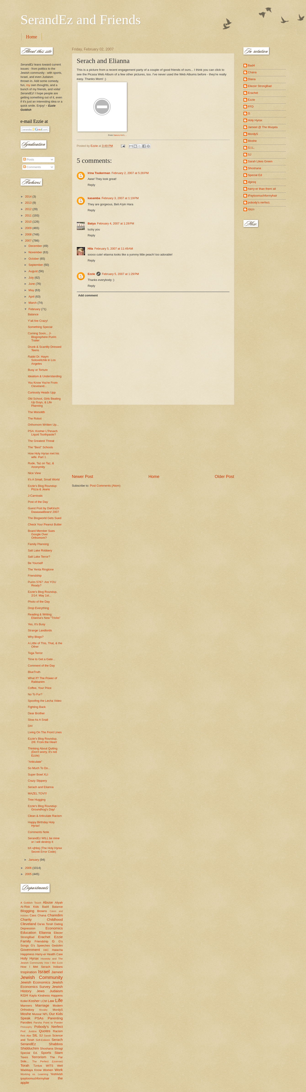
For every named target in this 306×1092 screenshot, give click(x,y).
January (34, 859)
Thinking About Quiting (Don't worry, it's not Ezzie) (43, 752)
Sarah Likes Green (260, 161)
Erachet (44, 937)
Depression (28, 928)
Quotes (44, 1031)
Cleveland (28, 924)
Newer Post (82, 476)
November (36, 252)
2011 (28, 215)
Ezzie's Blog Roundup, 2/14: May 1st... (42, 593)
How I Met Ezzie (53, 963)
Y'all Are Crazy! (38, 320)
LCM (44, 1001)
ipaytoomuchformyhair (35, 1078)
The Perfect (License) (47, 1061)
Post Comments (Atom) (105, 485)
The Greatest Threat (41, 441)
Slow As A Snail (38, 719)
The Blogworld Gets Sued (44, 518)
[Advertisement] (153, 439)
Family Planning (38, 544)
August (34, 271)
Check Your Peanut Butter (45, 524)
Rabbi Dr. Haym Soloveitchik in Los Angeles (42, 360)
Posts (28, 159)
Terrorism (39, 1057)
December (36, 246)
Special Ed (255, 175)
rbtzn (251, 209)
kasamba (94, 198)
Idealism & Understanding (44, 376)
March (33, 302)
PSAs (39, 1018)
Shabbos (56, 1044)
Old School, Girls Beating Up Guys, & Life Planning (44, 402)
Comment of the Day (41, 665)
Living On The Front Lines (45, 732)
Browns (42, 911)
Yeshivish (57, 1074)
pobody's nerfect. (259, 202)
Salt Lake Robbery (40, 550)
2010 (28, 221)
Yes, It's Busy (36, 624)
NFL (45, 1014)
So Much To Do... (39, 768)
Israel (44, 971)
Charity (26, 919)
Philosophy (26, 1027)
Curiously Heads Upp (42, 392)
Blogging (27, 911)
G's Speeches (40, 945)
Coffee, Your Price (40, 688)
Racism (58, 1031)
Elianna (45, 932)
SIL (35, 1035)
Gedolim (57, 945)
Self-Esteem (43, 1040)
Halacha (57, 950)
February (35, 309)
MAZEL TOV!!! (37, 793)
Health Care (55, 954)
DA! (30, 726)
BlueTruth (34, 672)
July (32, 277)
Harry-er (40, 954)
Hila (90, 248)
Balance (33, 314)
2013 (28, 202)
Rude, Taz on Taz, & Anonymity (41, 465)
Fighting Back (37, 707)
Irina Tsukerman (99, 173)
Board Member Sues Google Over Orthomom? (41, 534)
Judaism (56, 991)
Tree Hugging (37, 799)
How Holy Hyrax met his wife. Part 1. (43, 455)
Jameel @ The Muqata (263, 127)
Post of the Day (38, 502)
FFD (251, 106)
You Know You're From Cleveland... (43, 384)
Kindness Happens (50, 995)
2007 (28, 240)
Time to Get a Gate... (41, 659)
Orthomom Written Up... (43, 424)
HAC (46, 950)
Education (28, 932)
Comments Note (38, 832)
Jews (41, 991)
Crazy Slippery (37, 780)
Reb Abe (26, 1035)
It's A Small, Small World (44, 479)
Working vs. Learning (34, 1074)
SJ (41, 1035)
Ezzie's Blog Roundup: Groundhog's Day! (42, 807)
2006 (28, 868)
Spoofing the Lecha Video (44, 700)
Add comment (88, 295)
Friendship (35, 575)
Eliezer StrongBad (260, 86)
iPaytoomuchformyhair (262, 195)
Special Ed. (29, 1053)
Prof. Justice (29, 1031)
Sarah (47, 1035)
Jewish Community (42, 977)
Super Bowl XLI (38, 774)
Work (59, 1070)
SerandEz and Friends (81, 19)
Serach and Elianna (40, 787)
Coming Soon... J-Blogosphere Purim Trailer (42, 337)
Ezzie (91, 274)
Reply (91, 185)
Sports (46, 1053)
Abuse (48, 902)
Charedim (55, 915)
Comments (32, 167)
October (34, 258)
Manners (26, 1005)
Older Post (224, 476)
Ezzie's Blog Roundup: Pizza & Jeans (42, 487)
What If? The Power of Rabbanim (42, 679)
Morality (43, 1010)
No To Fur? (35, 694)
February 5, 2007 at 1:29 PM (120, 274)
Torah (25, 1065)
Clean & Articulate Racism (45, 816)
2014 (28, 196)
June (32, 283)
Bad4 (45, 906)
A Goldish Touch (31, 902)
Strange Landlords (40, 630)
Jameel (57, 972)
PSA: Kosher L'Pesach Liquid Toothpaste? (43, 432)
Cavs (33, 915)
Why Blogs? (36, 636)
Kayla (33, 995)
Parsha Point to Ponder (48, 1022)
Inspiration (29, 972)
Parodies (26, 1022)
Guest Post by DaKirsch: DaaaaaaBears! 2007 (44, 509)
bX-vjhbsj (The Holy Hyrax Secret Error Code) (45, 849)
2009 (28, 228)
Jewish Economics (35, 982)
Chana (41, 915)
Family (26, 941)
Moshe (26, 1014)
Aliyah (59, 902)
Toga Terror (35, 653)
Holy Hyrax (30, 958)
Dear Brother (36, 713)
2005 (28, 874)
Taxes (24, 1057)
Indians (58, 966)
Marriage (42, 1005)
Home (31, 36)
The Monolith (36, 412)
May (32, 290)
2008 (28, 234)
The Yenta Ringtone (41, 569)
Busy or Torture (38, 370)
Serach (57, 1040)
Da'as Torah (45, 924)
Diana (252, 79)
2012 (28, 209)
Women (48, 1070)
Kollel (24, 1001)
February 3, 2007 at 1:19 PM (120, 198)
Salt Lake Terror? (39, 556)
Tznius (37, 1065)
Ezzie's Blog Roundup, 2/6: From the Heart (42, 740)
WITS (49, 1065)
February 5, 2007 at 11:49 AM (113, 248)
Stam (58, 1053)
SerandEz (28, 1044)
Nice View (34, 473)
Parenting (55, 1018)
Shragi (58, 1048)
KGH (24, 995)
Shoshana (46, 1048)
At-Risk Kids (30, 906)
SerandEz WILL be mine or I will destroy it (44, 839)
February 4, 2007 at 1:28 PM (115, 223)
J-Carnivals (35, 495)
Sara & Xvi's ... (120, 135)
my (28, 85)
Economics (54, 928)
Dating (58, 924)
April (32, 296)
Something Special (40, 327)
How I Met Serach (36, 966)
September (36, 264)
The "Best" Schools (40, 447)
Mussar (37, 1014)
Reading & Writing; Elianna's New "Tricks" (44, 616)
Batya (92, 223)
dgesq (252, 182)
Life (59, 1000)
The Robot (35, 418)
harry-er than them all (262, 188)
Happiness (28, 954)
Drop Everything (38, 608)
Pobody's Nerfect (48, 1027)
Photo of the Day (39, 601)
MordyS (58, 1009)
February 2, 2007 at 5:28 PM (130, 173)
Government (30, 950)
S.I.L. (251, 147)
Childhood (55, 919)
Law (51, 1001)
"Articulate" (35, 761)
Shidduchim (30, 1048)
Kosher (34, 1001)
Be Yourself (35, 563)
